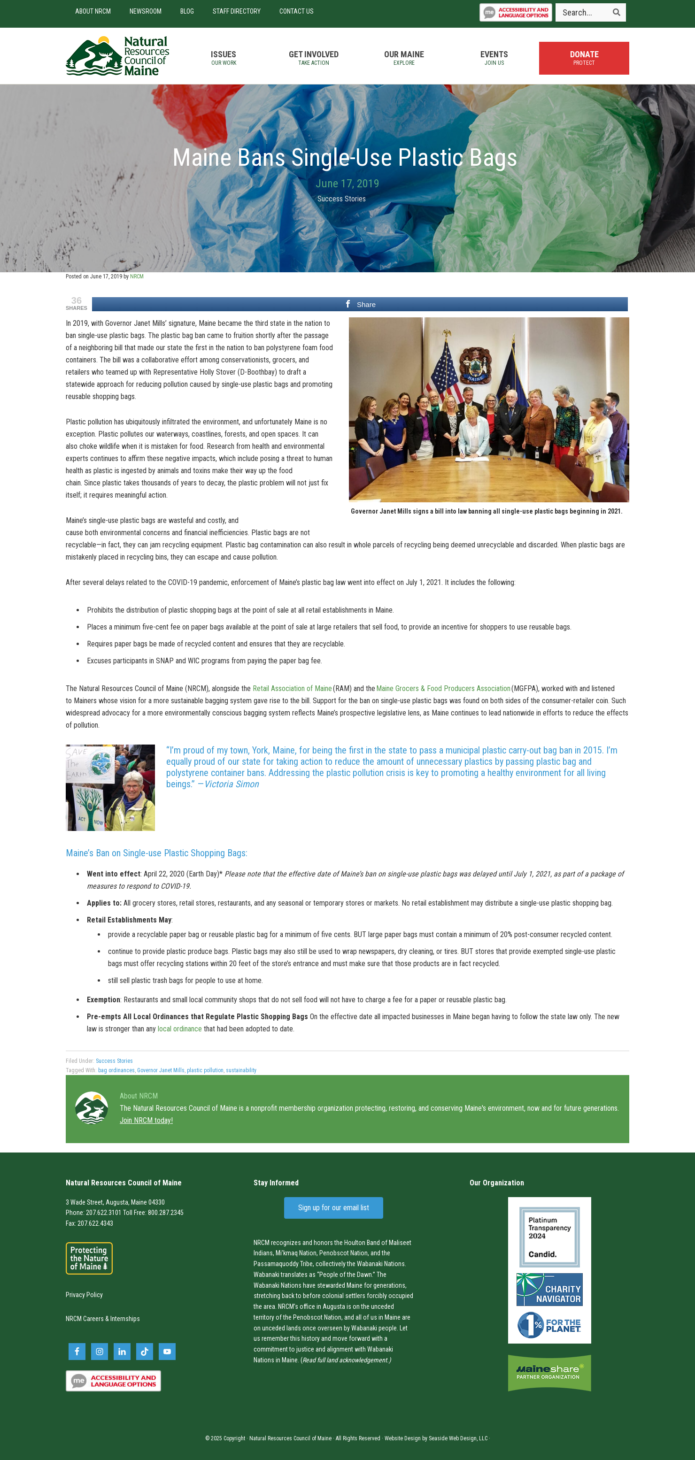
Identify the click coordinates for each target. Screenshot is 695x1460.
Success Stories (341, 198)
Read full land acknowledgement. (345, 1360)
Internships (125, 1318)
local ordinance (180, 1028)
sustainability (241, 1070)
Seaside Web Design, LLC (458, 1438)
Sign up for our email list (333, 1207)
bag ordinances (116, 1070)
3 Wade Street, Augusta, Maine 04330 (115, 1202)
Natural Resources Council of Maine (117, 56)
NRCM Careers (85, 1318)
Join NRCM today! (146, 1120)
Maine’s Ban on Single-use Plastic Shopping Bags (156, 853)
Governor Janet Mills (161, 1070)
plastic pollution (205, 1070)
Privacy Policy (84, 1295)
